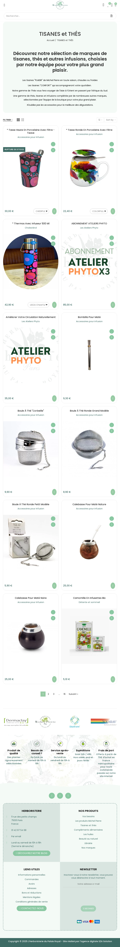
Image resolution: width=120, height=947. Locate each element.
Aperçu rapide (53, 150)
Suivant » (73, 694)
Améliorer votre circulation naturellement (31, 317)
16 (65, 694)
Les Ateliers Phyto (89, 227)
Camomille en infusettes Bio (89, 598)
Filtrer (7, 119)
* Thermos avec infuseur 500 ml (30, 223)
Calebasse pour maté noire (31, 598)
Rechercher (111, 16)
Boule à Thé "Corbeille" (31, 410)
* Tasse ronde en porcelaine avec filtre (89, 130)
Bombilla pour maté (89, 317)
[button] (31, 853)
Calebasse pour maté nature (89, 504)
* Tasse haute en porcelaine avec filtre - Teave (31, 131)
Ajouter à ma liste (53, 144)
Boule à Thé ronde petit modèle (30, 504)
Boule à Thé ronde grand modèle (89, 410)
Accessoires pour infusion (31, 137)
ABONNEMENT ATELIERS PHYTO (89, 223)
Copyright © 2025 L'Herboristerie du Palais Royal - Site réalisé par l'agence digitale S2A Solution (60, 941)
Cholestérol (31, 227)
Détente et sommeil (89, 602)
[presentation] (85, 898)
